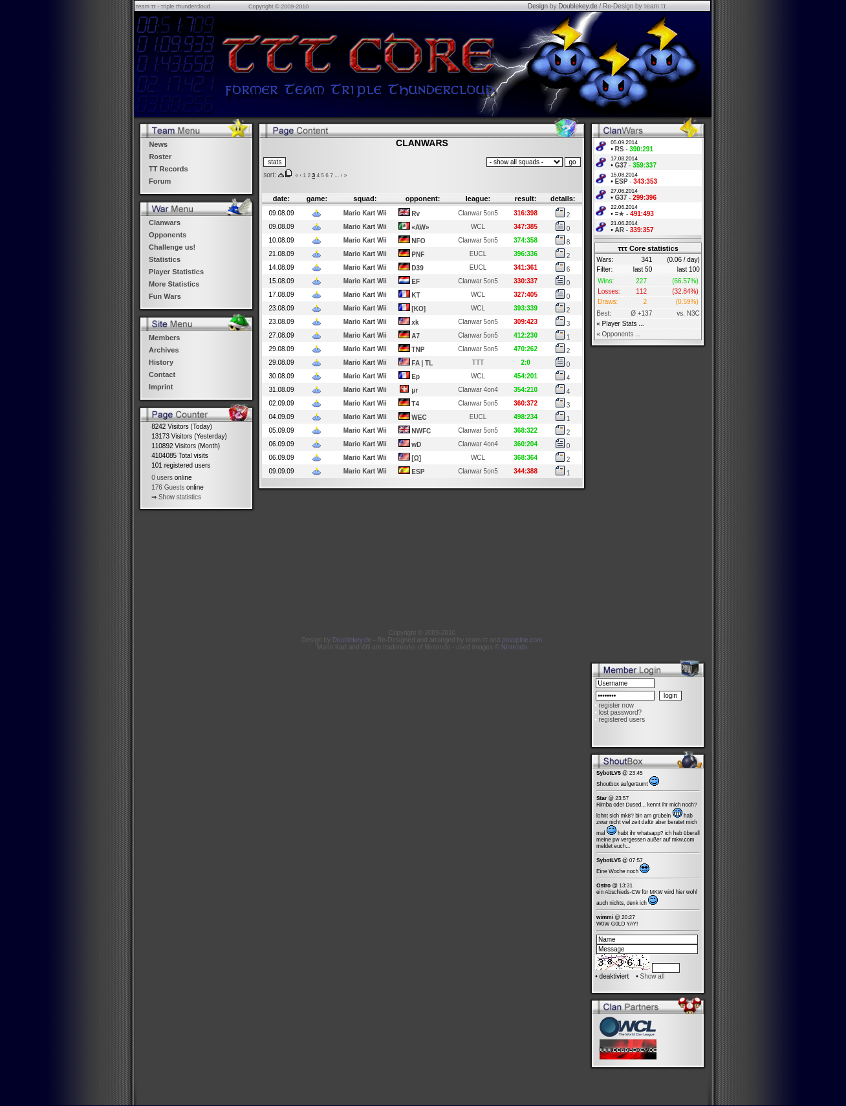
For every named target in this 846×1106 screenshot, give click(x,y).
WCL (478, 226)
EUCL (478, 253)
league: (478, 198)
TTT (478, 362)
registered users (621, 719)
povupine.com (522, 640)
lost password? (620, 712)
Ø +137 (641, 313)
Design (538, 6)
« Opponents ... (618, 334)
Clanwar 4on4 (478, 389)
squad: (364, 198)
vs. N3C (688, 313)
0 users (162, 477)
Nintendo (514, 647)
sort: (269, 175)
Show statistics (179, 497)
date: (281, 198)
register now (615, 705)
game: (317, 198)
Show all (652, 976)
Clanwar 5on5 (478, 213)
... (336, 175)
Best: (603, 313)
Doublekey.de (577, 6)
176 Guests (167, 487)
